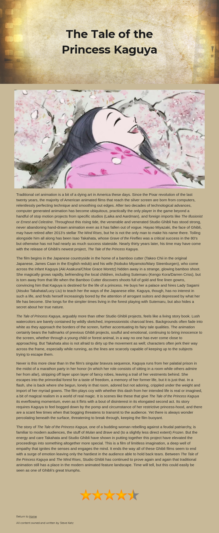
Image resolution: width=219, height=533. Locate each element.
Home (33, 516)
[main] (109, 41)
